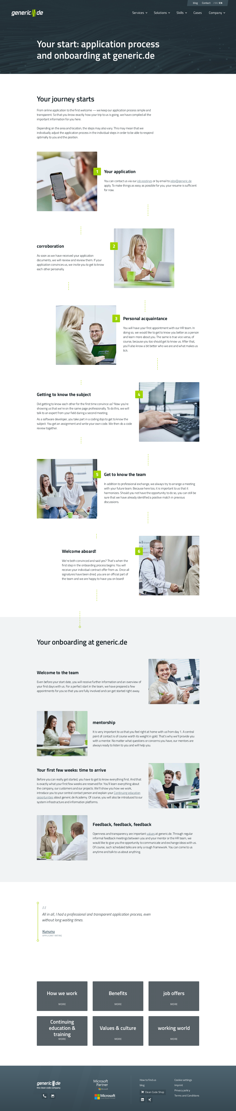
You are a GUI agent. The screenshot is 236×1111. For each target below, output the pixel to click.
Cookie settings (183, 1080)
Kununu (48, 931)
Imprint (178, 1085)
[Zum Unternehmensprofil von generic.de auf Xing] (149, 1099)
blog (142, 1085)
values (151, 833)
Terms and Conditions (186, 1095)
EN (220, 3)
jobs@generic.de (181, 181)
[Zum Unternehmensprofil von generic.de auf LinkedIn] (142, 1099)
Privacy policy (182, 1090)
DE (216, 3)
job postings (144, 181)
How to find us (148, 1080)
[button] (139, 12)
